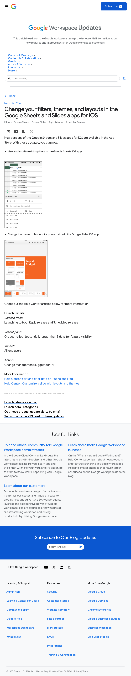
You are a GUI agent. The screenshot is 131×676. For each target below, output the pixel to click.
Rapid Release (56, 122)
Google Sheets (22, 122)
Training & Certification (61, 655)
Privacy (77, 671)
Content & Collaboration (24, 58)
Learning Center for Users (22, 600)
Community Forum (17, 609)
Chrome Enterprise (99, 609)
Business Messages (99, 627)
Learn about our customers (24, 486)
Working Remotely (58, 609)
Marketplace (55, 627)
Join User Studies (98, 636)
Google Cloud (96, 591)
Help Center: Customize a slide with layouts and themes (41, 383)
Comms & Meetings (21, 55)
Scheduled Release (75, 122)
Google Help (14, 618)
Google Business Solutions (104, 618)
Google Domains (98, 600)
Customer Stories (58, 600)
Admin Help (13, 591)
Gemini (14, 61)
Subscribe (114, 6)
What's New (13, 636)
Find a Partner (55, 618)
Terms (85, 671)
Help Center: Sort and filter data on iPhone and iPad (38, 379)
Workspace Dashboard (20, 627)
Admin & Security (20, 64)
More (12, 70)
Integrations (54, 646)
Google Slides (39, 122)
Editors (8, 122)
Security (52, 591)
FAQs (50, 636)
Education (15, 67)
